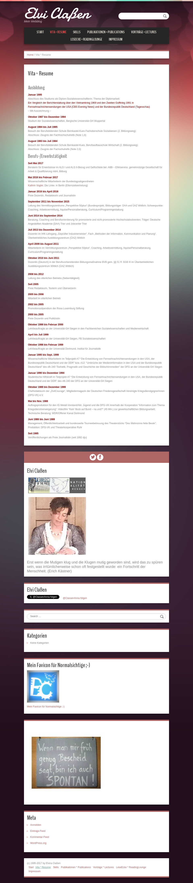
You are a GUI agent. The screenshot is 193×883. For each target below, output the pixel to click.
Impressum (115, 39)
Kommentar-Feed (39, 836)
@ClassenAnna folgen (75, 597)
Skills (76, 31)
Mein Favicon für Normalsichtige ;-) (45, 706)
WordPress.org (38, 842)
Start (40, 31)
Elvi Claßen (58, 13)
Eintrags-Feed (37, 830)
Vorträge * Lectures (143, 31)
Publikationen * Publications (106, 31)
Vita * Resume (58, 31)
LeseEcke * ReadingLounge (86, 39)
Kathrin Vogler (35, 185)
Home (30, 54)
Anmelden (35, 824)
